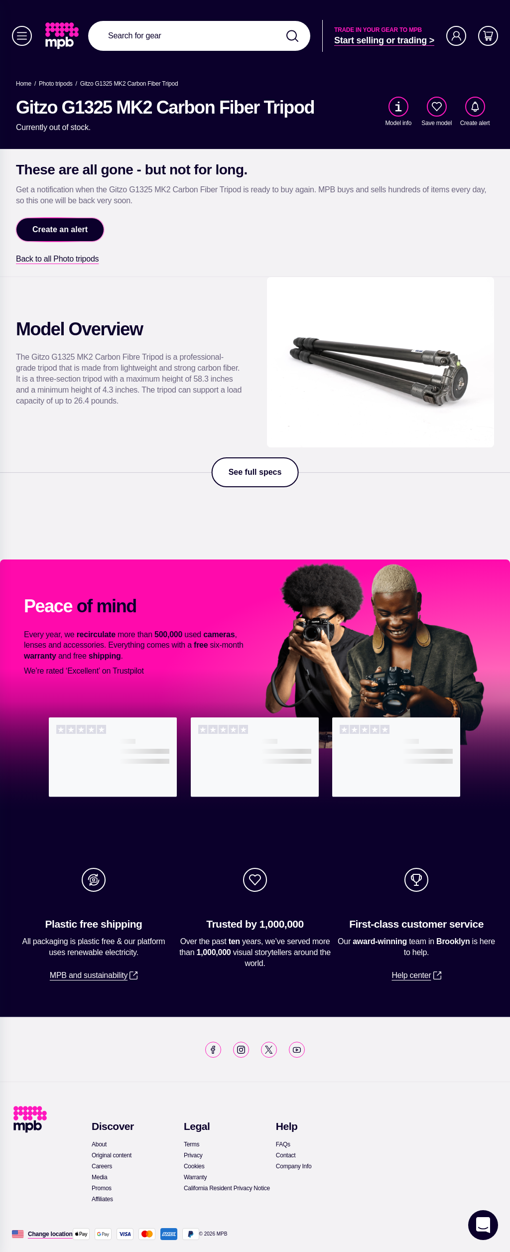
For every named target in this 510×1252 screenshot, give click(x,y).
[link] (63, 35)
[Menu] (22, 36)
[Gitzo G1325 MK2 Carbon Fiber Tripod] (129, 83)
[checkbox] (437, 107)
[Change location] (50, 1234)
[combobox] (199, 36)
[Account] (456, 36)
